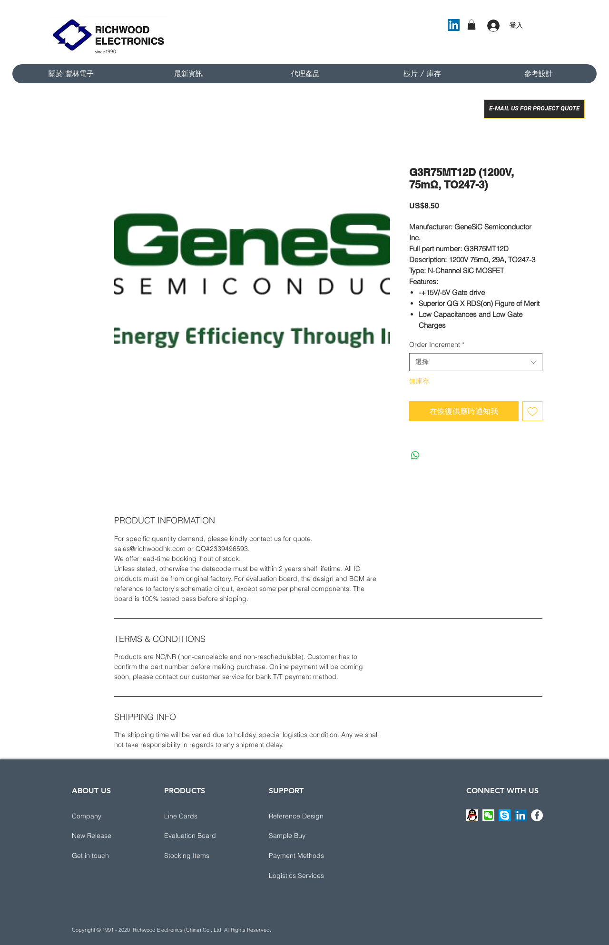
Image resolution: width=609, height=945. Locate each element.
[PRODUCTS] (198, 791)
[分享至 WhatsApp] (415, 455)
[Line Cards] (198, 816)
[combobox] (475, 362)
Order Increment (436, 344)
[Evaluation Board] (198, 836)
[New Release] (105, 836)
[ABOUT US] (105, 791)
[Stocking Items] (198, 856)
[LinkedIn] (454, 25)
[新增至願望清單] (532, 411)
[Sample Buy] (302, 836)
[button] (471, 25)
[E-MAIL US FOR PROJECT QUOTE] (534, 108)
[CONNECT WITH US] (502, 791)
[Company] (105, 816)
